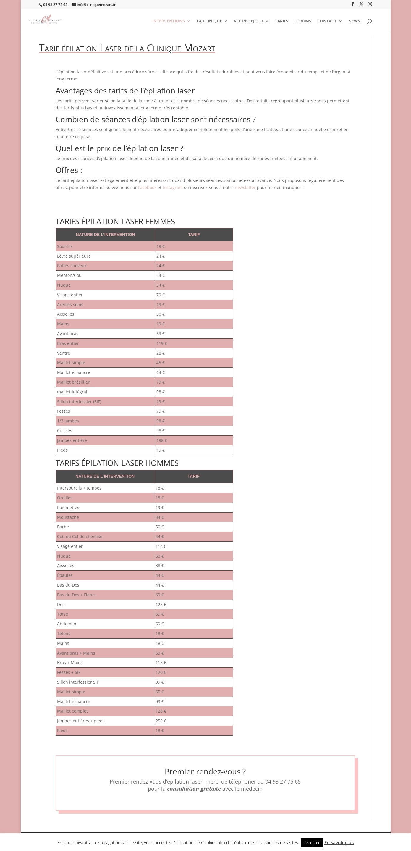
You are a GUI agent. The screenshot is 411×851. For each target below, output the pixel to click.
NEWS (354, 21)
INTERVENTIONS (168, 21)
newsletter (246, 187)
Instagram (173, 187)
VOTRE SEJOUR (248, 21)
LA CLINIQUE (209, 21)
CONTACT (326, 21)
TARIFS (281, 21)
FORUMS (302, 21)
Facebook (147, 187)
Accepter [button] (312, 842)
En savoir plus (339, 842)
